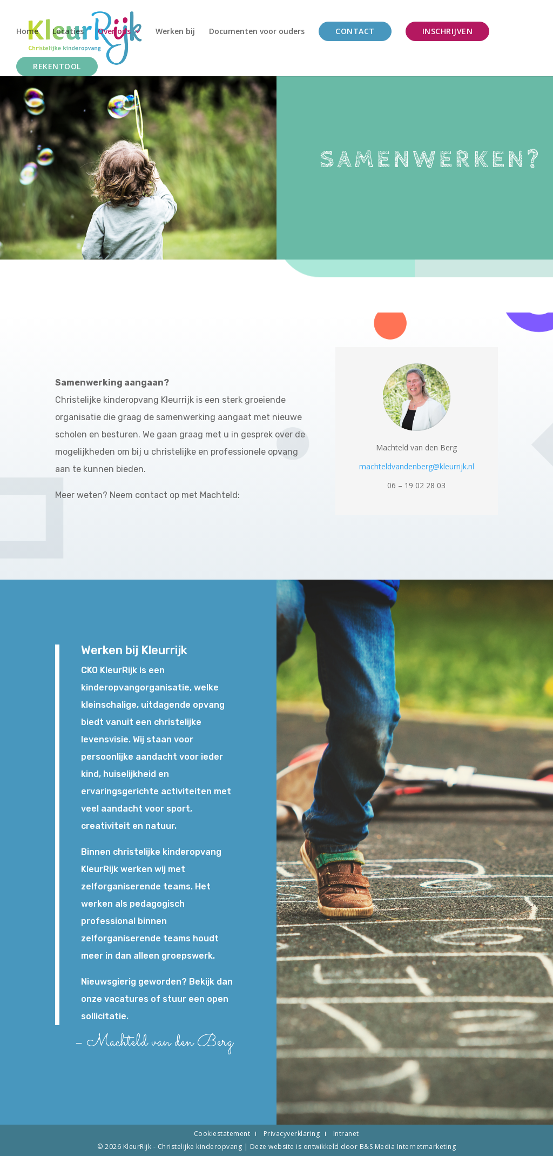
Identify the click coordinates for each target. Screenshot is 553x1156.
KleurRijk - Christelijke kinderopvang (183, 1146)
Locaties (68, 32)
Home (27, 32)
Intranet (346, 1133)
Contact (355, 31)
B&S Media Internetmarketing (408, 1146)
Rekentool (57, 66)
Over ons (114, 32)
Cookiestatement (222, 1133)
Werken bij (175, 32)
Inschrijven (447, 31)
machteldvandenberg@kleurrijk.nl (416, 466)
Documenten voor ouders (257, 32)
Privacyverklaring (292, 1133)
